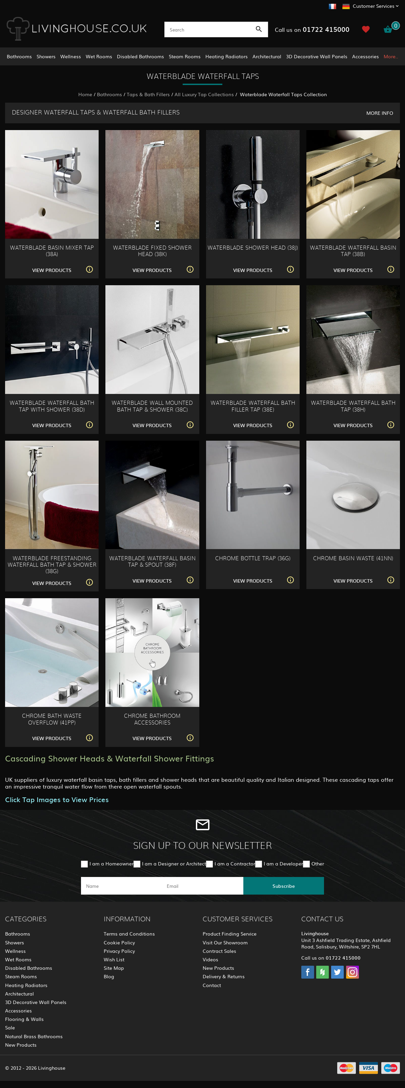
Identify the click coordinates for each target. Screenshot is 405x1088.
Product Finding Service (230, 933)
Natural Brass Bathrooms (34, 1036)
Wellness (70, 56)
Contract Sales (219, 950)
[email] (202, 885)
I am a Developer (283, 863)
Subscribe (283, 886)
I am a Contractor (235, 863)
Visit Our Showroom (225, 942)
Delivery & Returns (224, 976)
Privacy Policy (119, 950)
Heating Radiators (226, 56)
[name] (121, 885)
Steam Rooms (185, 56)
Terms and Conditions (129, 933)
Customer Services (373, 5)
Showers (46, 56)
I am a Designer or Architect (174, 863)
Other (317, 863)
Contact (212, 985)
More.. (391, 56)
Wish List (114, 959)
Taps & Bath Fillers (148, 94)
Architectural (266, 56)
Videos (210, 959)
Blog (109, 976)
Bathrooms (19, 56)
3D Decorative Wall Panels (316, 56)
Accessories (365, 56)
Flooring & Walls (24, 1019)
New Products (21, 1044)
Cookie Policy (119, 942)
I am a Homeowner (111, 863)
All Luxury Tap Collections (204, 94)
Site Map (114, 967)
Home (85, 94)
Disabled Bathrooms (140, 56)
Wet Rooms (99, 56)
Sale (10, 1027)
